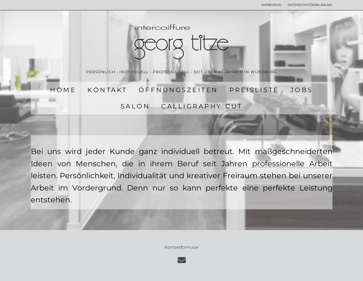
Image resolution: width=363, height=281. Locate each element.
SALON (135, 106)
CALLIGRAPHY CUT (202, 106)
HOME (63, 90)
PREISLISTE (254, 90)
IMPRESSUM (271, 5)
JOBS (301, 90)
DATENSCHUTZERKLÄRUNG (310, 5)
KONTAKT (107, 90)
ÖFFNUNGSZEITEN (178, 90)
